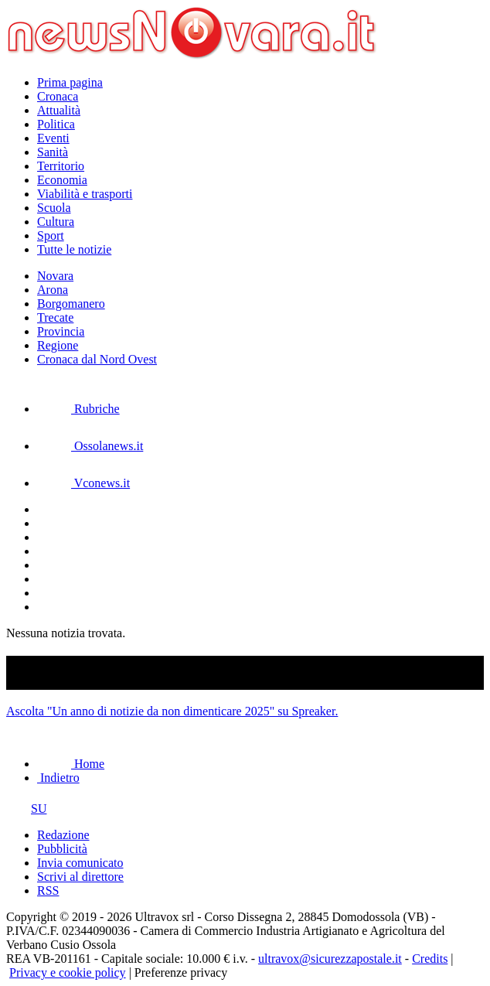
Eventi (53, 138)
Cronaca (57, 96)
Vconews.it (83, 483)
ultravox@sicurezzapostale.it (330, 958)
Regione (57, 345)
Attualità (58, 110)
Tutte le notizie (74, 249)
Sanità (52, 152)
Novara (55, 275)
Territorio (60, 165)
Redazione (63, 834)
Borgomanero (71, 303)
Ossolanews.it (90, 445)
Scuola (54, 207)
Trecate (55, 317)
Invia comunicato (80, 862)
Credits (429, 958)
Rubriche (78, 408)
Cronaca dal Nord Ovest (97, 359)
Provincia (60, 331)
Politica (56, 124)
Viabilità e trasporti (84, 193)
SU (26, 808)
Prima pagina (70, 82)
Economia (62, 179)
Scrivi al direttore (80, 876)
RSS (48, 890)
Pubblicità (62, 848)
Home (70, 763)
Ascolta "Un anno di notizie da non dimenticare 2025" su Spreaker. (172, 711)
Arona (52, 289)
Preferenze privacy (180, 972)
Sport (50, 235)
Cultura (55, 221)
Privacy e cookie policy (67, 972)
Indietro (58, 777)
